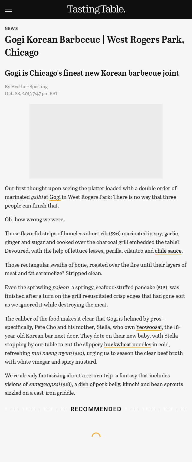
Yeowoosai (149, 327)
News (11, 28)
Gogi (55, 197)
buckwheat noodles (127, 344)
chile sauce (168, 250)
